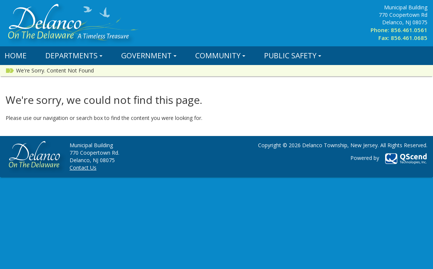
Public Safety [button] (292, 55)
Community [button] (220, 55)
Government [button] (148, 55)
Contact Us (83, 167)
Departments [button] (73, 55)
